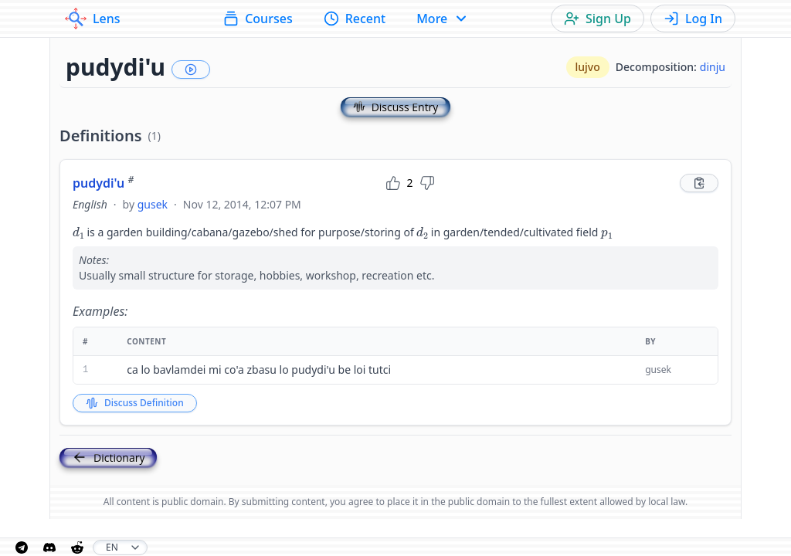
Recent (355, 18)
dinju (712, 66)
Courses (257, 18)
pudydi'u (103, 183)
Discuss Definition (135, 402)
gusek (152, 204)
